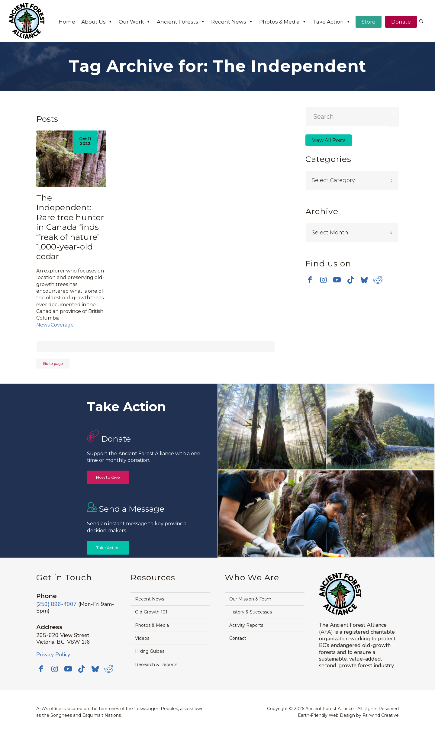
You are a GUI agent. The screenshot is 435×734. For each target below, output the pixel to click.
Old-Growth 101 (151, 612)
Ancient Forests (181, 22)
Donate (401, 22)
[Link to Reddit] (377, 278)
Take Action (332, 22)
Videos (142, 638)
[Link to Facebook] (309, 278)
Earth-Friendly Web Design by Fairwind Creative (348, 715)
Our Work (135, 22)
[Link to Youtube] (337, 278)
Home (67, 22)
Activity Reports (246, 625)
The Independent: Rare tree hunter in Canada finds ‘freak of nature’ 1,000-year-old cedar (70, 227)
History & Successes (250, 612)
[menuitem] (421, 22)
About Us (97, 22)
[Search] (421, 21)
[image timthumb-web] (380, 427)
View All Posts (328, 140)
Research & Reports (156, 664)
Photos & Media (283, 22)
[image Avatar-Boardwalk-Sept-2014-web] (326, 514)
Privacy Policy (53, 654)
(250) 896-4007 (56, 604)
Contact (237, 638)
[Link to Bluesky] (364, 279)
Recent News (232, 22)
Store (368, 22)
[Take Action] (108, 548)
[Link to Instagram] (323, 278)
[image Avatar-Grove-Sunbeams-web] (272, 427)
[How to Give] (108, 477)
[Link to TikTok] (350, 278)
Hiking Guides (149, 651)
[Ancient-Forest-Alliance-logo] (26, 21)
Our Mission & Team (250, 599)
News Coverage (55, 325)
